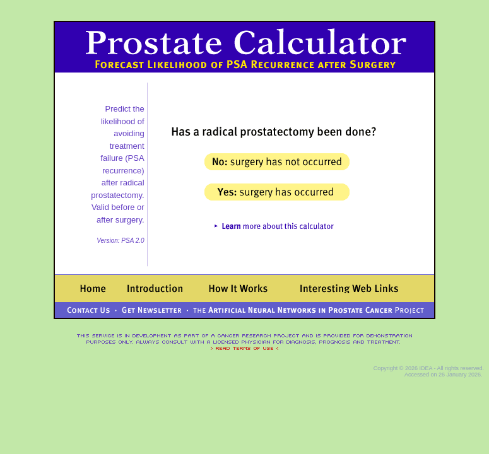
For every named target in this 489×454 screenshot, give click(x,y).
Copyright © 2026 (397, 368)
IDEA (425, 368)
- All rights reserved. (458, 368)
